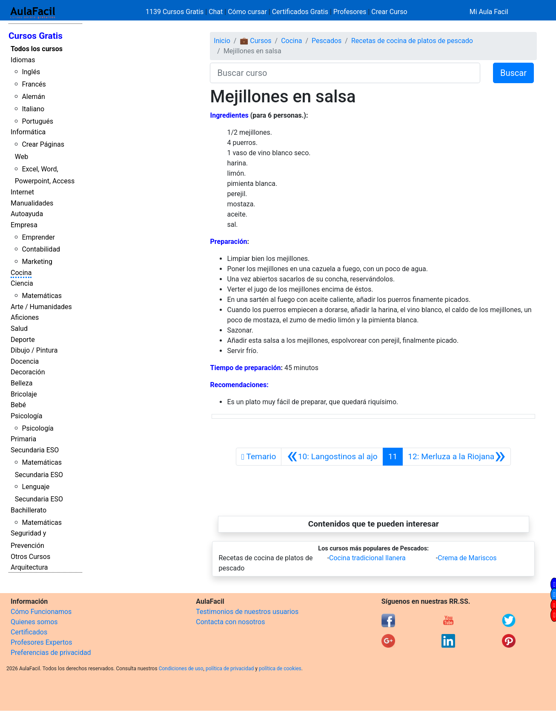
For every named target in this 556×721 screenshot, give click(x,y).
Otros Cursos (30, 557)
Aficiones (25, 317)
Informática (28, 132)
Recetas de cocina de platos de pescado (412, 41)
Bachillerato (28, 510)
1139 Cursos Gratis (175, 12)
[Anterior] (332, 457)
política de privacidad (230, 669)
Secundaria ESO (35, 450)
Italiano (33, 109)
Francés (34, 84)
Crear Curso (389, 12)
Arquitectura (29, 567)
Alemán (33, 97)
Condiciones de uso (181, 669)
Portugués (37, 121)
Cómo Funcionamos (41, 612)
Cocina (21, 273)
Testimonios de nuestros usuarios (247, 612)
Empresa (24, 225)
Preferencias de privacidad (51, 653)
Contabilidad (41, 249)
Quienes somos (34, 622)
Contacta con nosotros (230, 622)
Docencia (25, 361)
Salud (19, 328)
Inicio (222, 41)
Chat (216, 12)
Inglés (31, 72)
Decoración (28, 372)
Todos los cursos (37, 49)
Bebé (18, 405)
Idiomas (23, 60)
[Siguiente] (456, 457)
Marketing (37, 262)
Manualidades (32, 203)
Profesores (350, 12)
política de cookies (280, 669)
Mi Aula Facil (489, 12)
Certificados (29, 632)
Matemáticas (42, 296)
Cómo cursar (247, 12)
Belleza (21, 383)
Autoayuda (27, 214)
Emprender (38, 237)
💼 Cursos (255, 41)
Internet (22, 192)
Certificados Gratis (300, 12)
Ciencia (22, 283)
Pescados (326, 41)
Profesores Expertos (41, 642)
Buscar (513, 73)
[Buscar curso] (345, 73)
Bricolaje (24, 394)
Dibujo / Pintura (34, 350)
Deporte (23, 340)
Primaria (23, 439)
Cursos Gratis (36, 36)
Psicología (26, 416)
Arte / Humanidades (41, 307)
